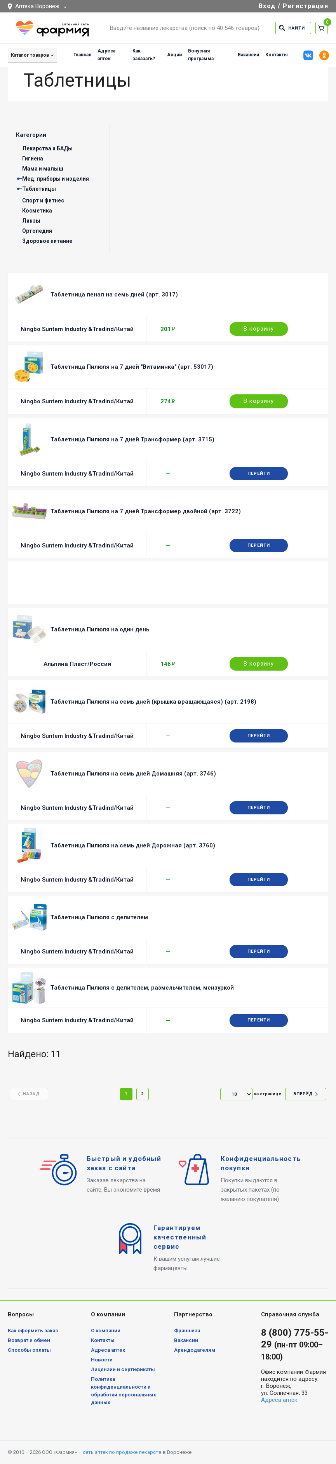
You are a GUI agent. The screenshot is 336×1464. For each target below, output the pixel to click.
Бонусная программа (201, 54)
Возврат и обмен (29, 1340)
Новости (102, 1360)
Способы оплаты (29, 1350)
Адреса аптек (106, 54)
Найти (292, 28)
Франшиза (187, 1330)
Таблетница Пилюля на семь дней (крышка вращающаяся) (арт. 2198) (153, 701)
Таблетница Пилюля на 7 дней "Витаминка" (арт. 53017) (131, 366)
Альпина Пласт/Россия (77, 664)
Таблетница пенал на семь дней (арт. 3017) (114, 294)
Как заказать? (143, 54)
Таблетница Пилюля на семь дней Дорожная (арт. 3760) (132, 845)
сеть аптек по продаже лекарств (122, 1452)
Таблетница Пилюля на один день (99, 629)
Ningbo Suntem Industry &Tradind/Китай (77, 329)
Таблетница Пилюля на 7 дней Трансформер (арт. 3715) (132, 439)
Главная (82, 55)
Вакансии (248, 55)
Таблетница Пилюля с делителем (99, 917)
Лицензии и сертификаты (123, 1369)
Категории (31, 134)
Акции (174, 55)
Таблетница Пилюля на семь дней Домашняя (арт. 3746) (133, 773)
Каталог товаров (30, 55)
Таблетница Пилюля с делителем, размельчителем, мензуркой (142, 987)
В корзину (259, 328)
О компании (105, 1330)
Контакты (276, 55)
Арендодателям (194, 1350)
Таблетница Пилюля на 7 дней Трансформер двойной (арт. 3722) (145, 511)
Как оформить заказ (33, 1330)
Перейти (258, 473)
